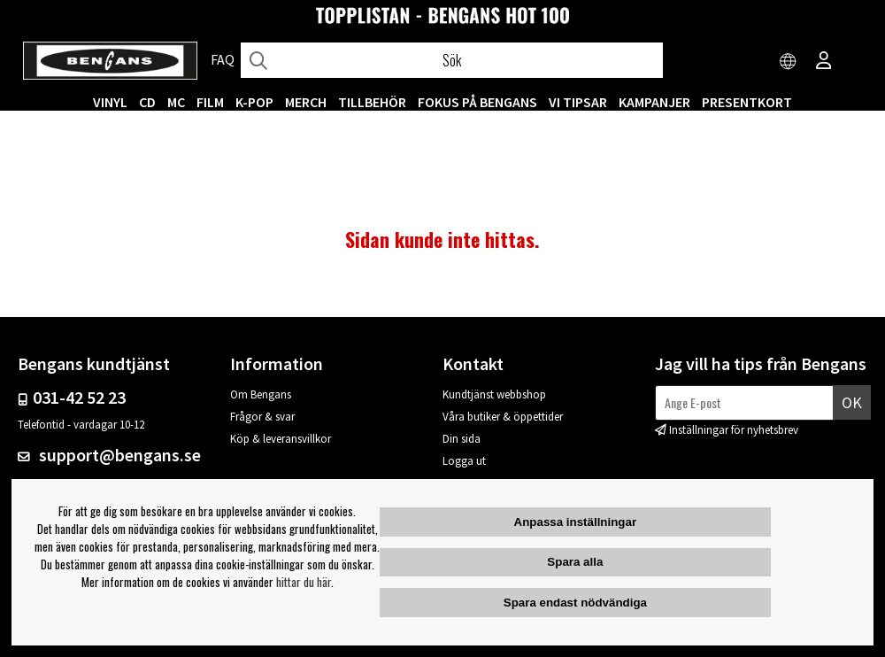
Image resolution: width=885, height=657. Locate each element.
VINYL (110, 102)
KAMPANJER (654, 102)
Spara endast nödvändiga (575, 602)
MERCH (306, 102)
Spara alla (575, 561)
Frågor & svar (262, 416)
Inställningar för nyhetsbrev (733, 429)
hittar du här (303, 582)
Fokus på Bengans (477, 102)
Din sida (461, 438)
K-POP (254, 102)
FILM (210, 102)
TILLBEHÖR (372, 102)
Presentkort (747, 102)
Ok (852, 402)
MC (176, 102)
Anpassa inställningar (575, 522)
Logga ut (464, 460)
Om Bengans (260, 394)
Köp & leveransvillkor (280, 438)
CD (147, 102)
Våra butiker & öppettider (502, 416)
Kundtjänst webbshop (494, 394)
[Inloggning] (824, 62)
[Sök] (452, 60)
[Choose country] (788, 62)
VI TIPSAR (578, 102)
